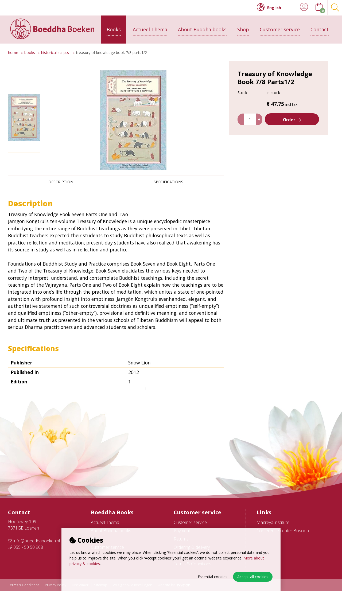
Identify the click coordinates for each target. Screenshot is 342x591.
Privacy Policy (55, 585)
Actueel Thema (150, 28)
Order (289, 129)
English (269, 7)
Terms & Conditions (23, 585)
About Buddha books (202, 28)
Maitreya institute (272, 522)
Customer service (280, 28)
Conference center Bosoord (283, 531)
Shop (243, 28)
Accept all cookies (252, 576)
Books (114, 28)
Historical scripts (55, 52)
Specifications (168, 181)
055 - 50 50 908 (25, 547)
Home (13, 52)
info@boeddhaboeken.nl (34, 541)
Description (60, 181)
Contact (319, 28)
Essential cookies (212, 576)
